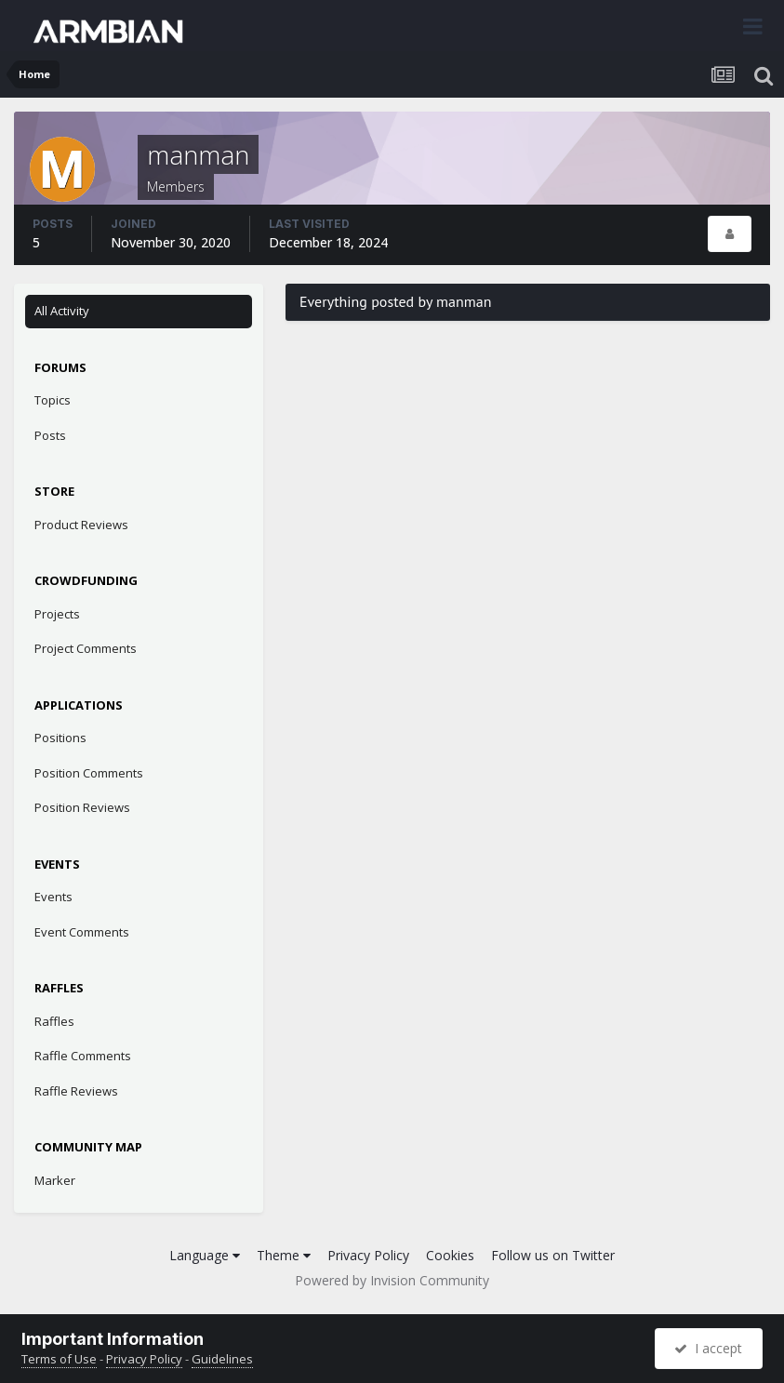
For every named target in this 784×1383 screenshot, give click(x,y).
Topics (52, 400)
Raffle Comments (82, 1055)
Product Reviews (81, 524)
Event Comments (81, 932)
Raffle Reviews (76, 1091)
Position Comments (88, 773)
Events (53, 896)
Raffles (54, 1021)
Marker (54, 1180)
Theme (284, 1255)
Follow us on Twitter (553, 1255)
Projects (57, 613)
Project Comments (85, 648)
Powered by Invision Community (392, 1280)
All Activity (61, 310)
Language (204, 1255)
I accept (708, 1348)
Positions (60, 737)
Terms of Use (59, 1358)
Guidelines (222, 1358)
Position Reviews (82, 807)
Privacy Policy (368, 1255)
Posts (50, 435)
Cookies (450, 1255)
